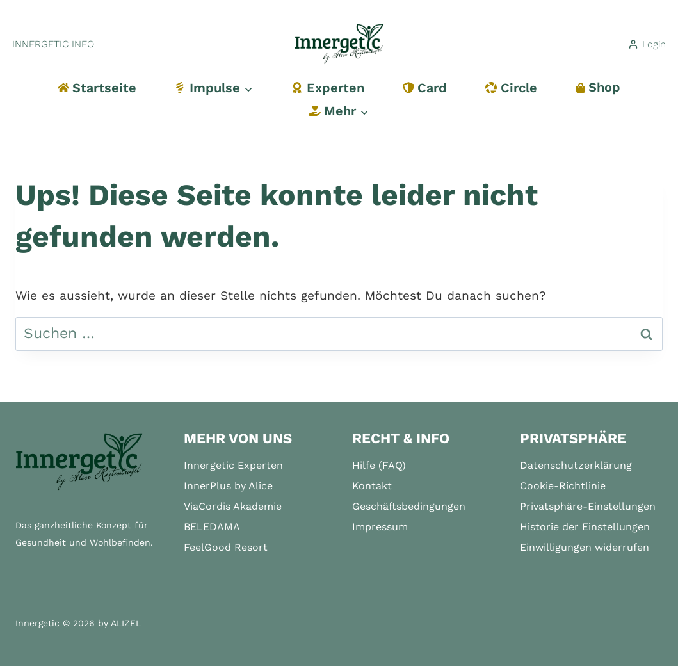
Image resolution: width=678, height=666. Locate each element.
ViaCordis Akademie (233, 506)
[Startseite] (79, 462)
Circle (511, 87)
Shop (598, 87)
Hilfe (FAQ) (379, 465)
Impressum (380, 527)
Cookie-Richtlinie (563, 486)
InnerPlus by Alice (228, 486)
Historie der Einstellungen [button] (585, 527)
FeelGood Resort (226, 547)
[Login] (646, 44)
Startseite (97, 87)
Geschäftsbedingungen (408, 506)
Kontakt (372, 486)
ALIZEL (126, 623)
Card (425, 87)
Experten (327, 87)
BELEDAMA (212, 527)
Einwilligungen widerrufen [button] (584, 547)
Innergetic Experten (233, 465)
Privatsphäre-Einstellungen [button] (588, 506)
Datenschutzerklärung (576, 465)
